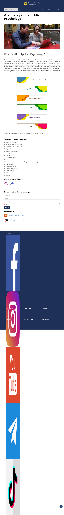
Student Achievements (11, 168)
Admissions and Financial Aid (13, 147)
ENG (43, 9)
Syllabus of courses (11, 157)
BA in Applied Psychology (14, 220)
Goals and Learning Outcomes (13, 144)
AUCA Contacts (22, 325)
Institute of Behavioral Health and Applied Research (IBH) (21, 162)
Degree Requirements (11, 149)
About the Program (10, 142)
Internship (7, 160)
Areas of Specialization (11, 151)
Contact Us (8, 175)
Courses (7, 155)
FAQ (6, 173)
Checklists (9, 153)
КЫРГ (49, 9)
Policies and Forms (10, 166)
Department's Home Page (14, 215)
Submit (7, 207)
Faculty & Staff (9, 170)
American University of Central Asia (11, 323)
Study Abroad (9, 164)
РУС (46, 9)
